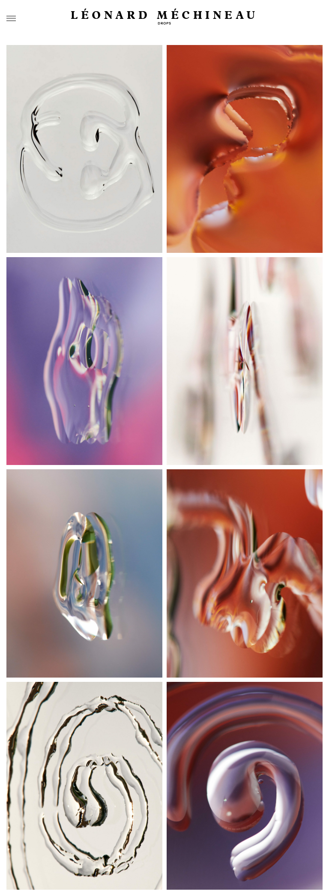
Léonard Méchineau (164, 15)
